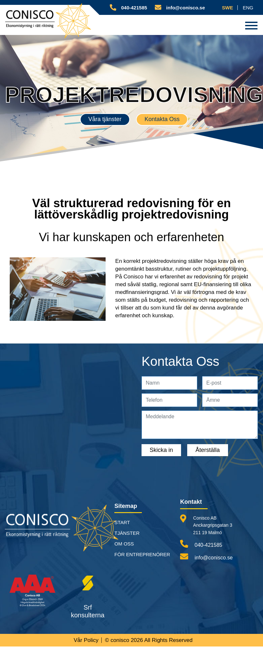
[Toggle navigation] (251, 24)
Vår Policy (86, 640)
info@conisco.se (206, 557)
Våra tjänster (104, 119)
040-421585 (201, 544)
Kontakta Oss (161, 119)
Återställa (207, 450)
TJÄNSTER (127, 533)
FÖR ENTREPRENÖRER (142, 554)
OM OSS (124, 544)
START (122, 522)
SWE (227, 7)
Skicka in (161, 450)
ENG (248, 7)
